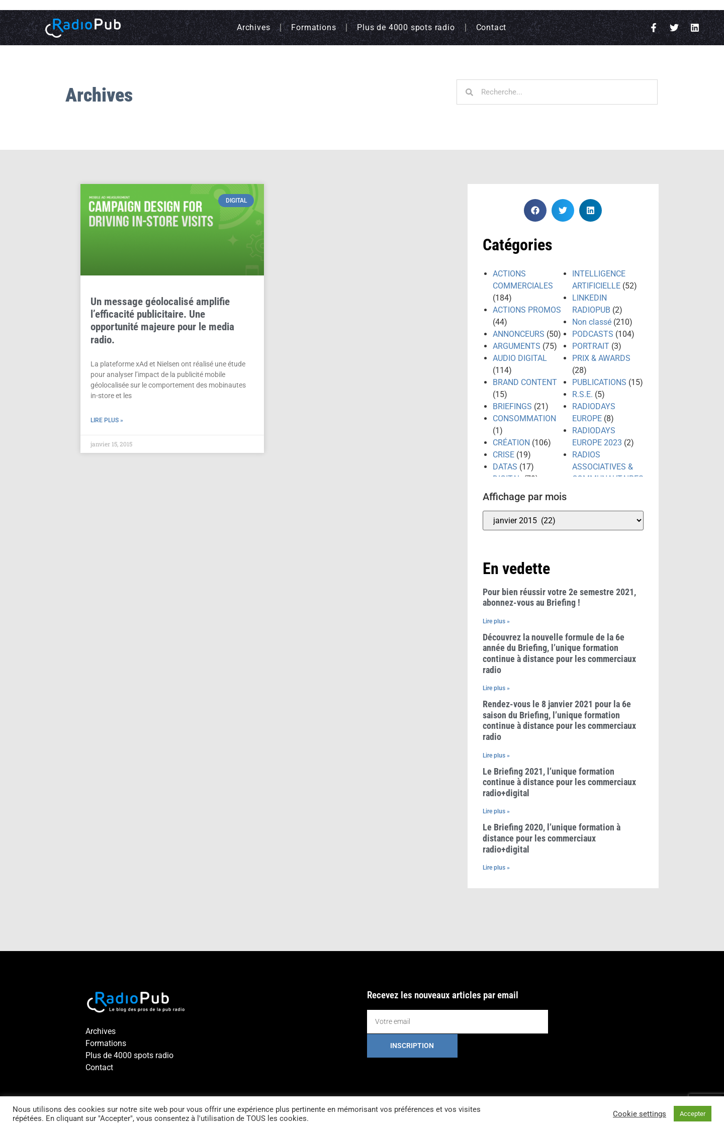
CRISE (503, 454)
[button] (535, 210)
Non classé (591, 322)
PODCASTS (592, 334)
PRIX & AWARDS (601, 358)
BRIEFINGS (512, 406)
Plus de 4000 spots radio (406, 27)
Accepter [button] (692, 1113)
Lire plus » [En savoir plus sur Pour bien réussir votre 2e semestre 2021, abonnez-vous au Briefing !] (496, 621)
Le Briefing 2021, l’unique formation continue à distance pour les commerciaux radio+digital (559, 782)
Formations (313, 27)
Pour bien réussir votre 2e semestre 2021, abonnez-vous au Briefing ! (559, 597)
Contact (491, 27)
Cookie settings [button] (639, 1113)
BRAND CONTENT (525, 382)
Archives (253, 27)
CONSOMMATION (524, 418)
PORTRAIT (590, 346)
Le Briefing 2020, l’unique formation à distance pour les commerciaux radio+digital (551, 838)
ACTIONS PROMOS (527, 310)
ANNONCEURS (519, 334)
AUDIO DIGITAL (520, 358)
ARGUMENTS (516, 346)
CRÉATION (511, 442)
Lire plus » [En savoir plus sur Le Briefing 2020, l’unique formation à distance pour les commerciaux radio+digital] (496, 867)
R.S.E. (582, 394)
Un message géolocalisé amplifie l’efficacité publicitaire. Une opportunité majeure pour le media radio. (162, 321)
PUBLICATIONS (599, 382)
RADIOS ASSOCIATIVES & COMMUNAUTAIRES (608, 467)
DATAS (505, 467)
